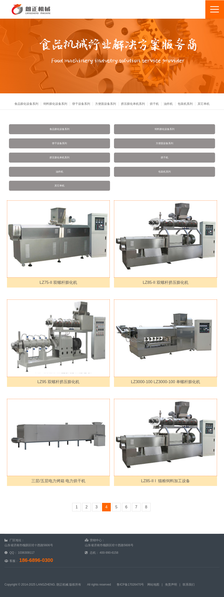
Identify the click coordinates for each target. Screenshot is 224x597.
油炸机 (168, 104)
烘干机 (154, 104)
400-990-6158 (109, 552)
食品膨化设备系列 (26, 104)
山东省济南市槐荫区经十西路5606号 (28, 545)
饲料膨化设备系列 (55, 104)
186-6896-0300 (36, 560)
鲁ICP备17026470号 (130, 584)
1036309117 (26, 552)
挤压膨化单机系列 (133, 104)
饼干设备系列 (81, 104)
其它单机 (204, 104)
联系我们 (189, 584)
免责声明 (171, 584)
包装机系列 (185, 104)
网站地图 (153, 584)
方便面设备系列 (105, 104)
